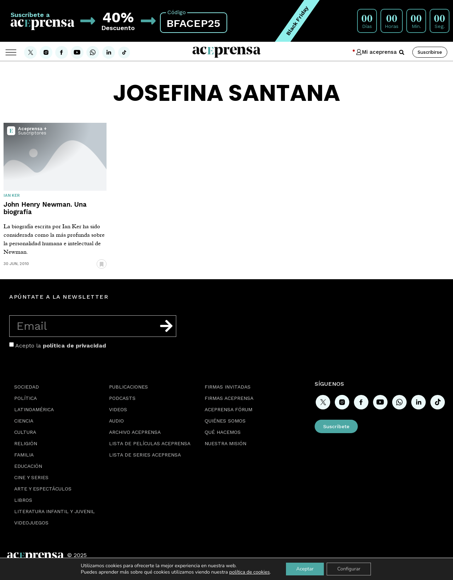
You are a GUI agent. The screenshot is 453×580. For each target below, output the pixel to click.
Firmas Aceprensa (229, 398)
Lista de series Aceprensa (145, 455)
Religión (25, 443)
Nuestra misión (225, 443)
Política (25, 398)
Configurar (349, 568)
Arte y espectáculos (42, 489)
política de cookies (249, 572)
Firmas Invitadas (228, 387)
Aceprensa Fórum (228, 409)
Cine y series (31, 477)
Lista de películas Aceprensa (149, 443)
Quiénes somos (225, 421)
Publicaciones (128, 387)
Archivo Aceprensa (135, 432)
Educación (28, 466)
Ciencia (23, 421)
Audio (116, 421)
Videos (118, 409)
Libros (23, 500)
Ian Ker (12, 195)
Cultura (25, 432)
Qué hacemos (223, 432)
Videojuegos (31, 523)
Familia (24, 455)
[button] (402, 52)
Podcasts (122, 398)
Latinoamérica (34, 409)
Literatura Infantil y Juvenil (54, 511)
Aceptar (304, 568)
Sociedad (26, 387)
